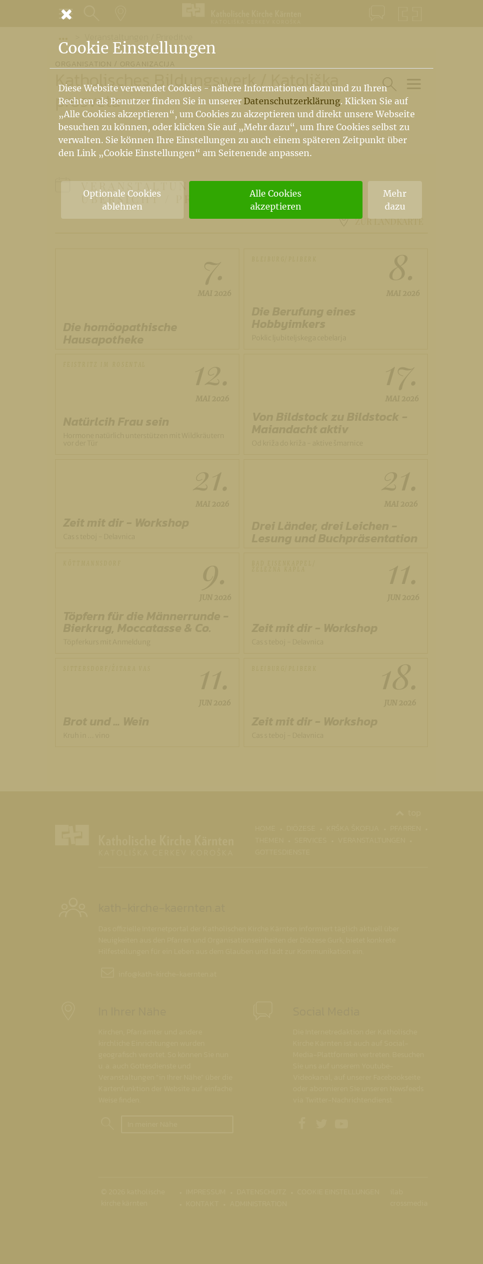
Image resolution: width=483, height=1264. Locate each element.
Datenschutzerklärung (292, 101)
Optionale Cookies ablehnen (122, 200)
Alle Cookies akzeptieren (275, 200)
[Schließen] (241, 14)
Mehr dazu (394, 200)
